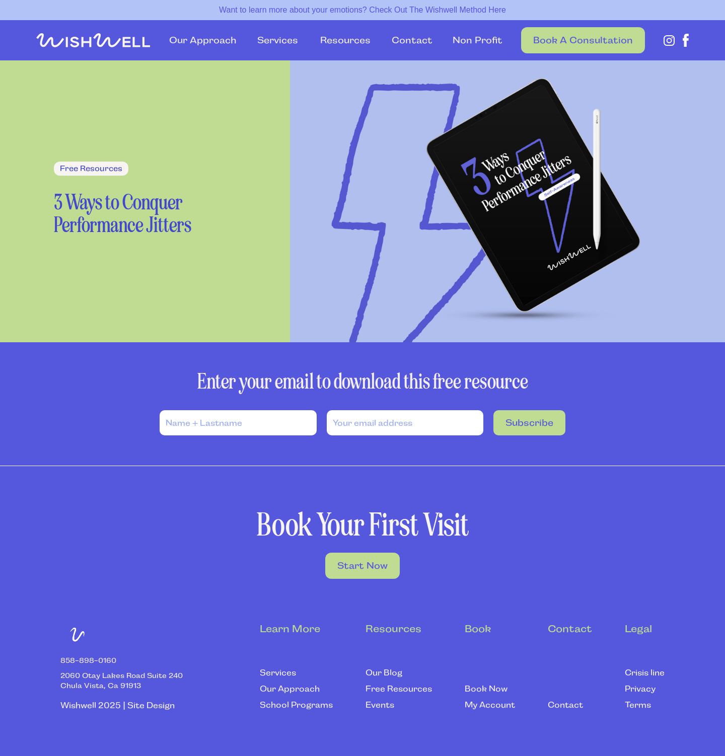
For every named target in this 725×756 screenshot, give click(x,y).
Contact (412, 40)
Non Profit (477, 40)
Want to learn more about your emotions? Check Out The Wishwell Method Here (362, 10)
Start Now (362, 566)
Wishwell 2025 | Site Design (117, 705)
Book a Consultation (583, 40)
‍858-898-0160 (88, 660)
